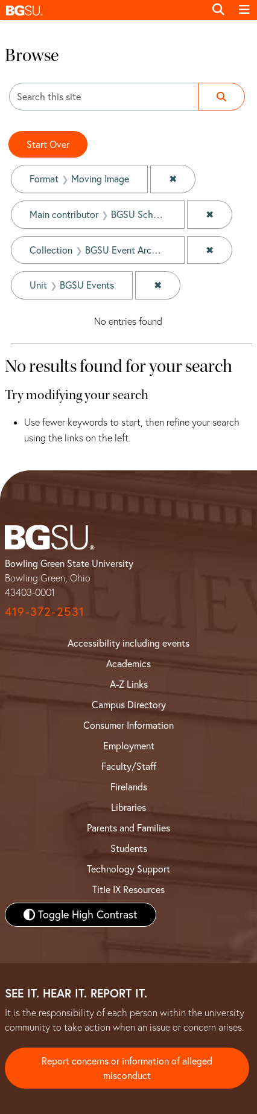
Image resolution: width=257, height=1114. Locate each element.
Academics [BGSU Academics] (128, 664)
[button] (102, 10)
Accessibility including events (128, 643)
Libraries (128, 807)
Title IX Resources (128, 889)
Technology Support (128, 869)
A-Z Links (129, 684)
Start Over (48, 144)
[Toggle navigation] (244, 9)
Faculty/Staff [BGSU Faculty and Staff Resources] (128, 766)
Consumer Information (128, 725)
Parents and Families (128, 828)
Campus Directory (129, 705)
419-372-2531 (44, 611)
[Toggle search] (218, 9)
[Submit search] (221, 96)
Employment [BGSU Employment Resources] (128, 746)
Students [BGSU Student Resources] (128, 848)
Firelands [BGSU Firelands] (128, 787)
